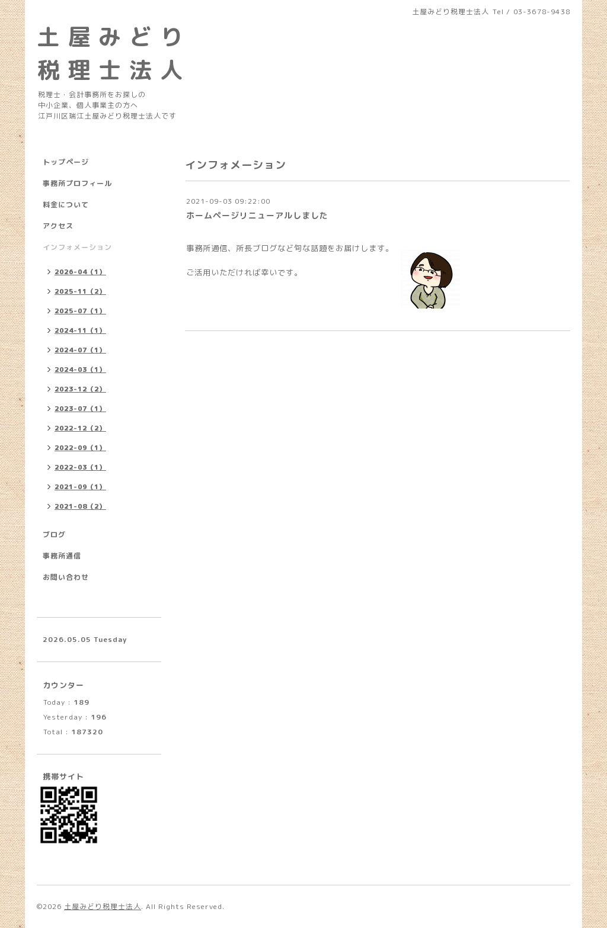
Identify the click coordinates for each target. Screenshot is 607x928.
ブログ (54, 534)
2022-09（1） (80, 447)
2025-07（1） (80, 311)
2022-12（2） (80, 428)
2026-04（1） (80, 272)
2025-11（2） (80, 291)
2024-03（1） (80, 369)
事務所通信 (62, 556)
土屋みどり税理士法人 (102, 906)
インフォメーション (77, 247)
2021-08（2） (80, 506)
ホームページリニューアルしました (257, 215)
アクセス (58, 226)
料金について (66, 205)
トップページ (66, 162)
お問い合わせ (66, 577)
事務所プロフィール (77, 183)
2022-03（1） (80, 467)
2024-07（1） (80, 350)
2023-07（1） (80, 408)
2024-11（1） (80, 330)
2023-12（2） (80, 389)
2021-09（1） (80, 487)
